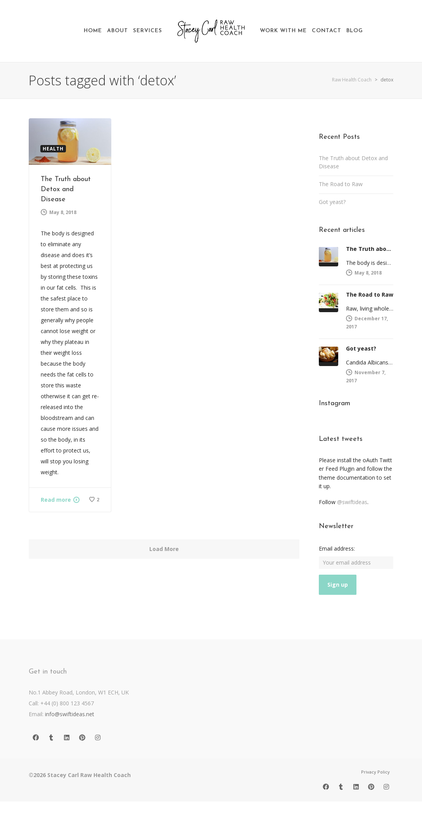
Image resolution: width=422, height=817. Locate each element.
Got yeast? (332, 202)
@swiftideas (352, 502)
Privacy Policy (375, 772)
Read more (56, 499)
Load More (164, 549)
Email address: (337, 548)
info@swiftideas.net (69, 714)
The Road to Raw (341, 184)
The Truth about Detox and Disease (66, 189)
